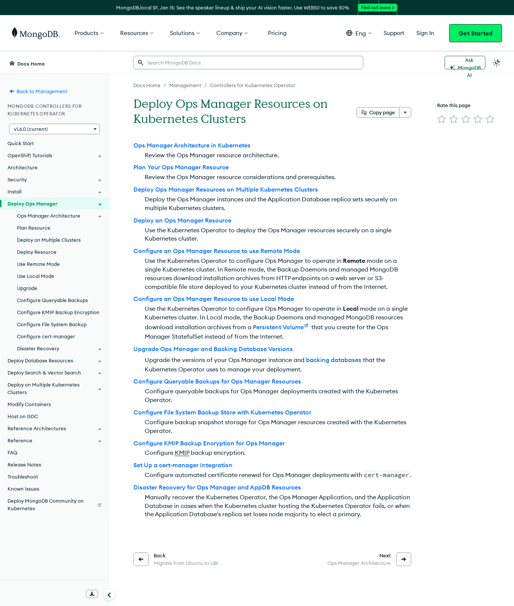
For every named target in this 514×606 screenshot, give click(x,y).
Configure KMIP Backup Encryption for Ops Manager (209, 443)
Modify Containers (29, 404)
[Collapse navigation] (109, 594)
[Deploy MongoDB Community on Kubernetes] (54, 504)
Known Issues (23, 489)
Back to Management (38, 91)
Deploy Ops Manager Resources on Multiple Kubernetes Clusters (225, 189)
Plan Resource (33, 228)
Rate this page (454, 105)
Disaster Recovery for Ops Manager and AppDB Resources (217, 487)
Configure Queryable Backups (52, 300)
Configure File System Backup (52, 324)
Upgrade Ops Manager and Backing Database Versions (213, 349)
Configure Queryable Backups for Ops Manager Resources (217, 381)
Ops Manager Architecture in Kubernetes (192, 145)
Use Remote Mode (38, 264)
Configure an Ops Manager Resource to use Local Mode (213, 298)
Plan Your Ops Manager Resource (181, 167)
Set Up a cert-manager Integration (183, 465)
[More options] (405, 112)
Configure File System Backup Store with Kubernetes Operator (222, 412)
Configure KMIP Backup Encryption (58, 312)
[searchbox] (248, 62)
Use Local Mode (35, 276)
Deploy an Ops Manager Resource (182, 220)
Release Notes (24, 465)
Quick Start (21, 143)
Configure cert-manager (46, 336)
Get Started (476, 33)
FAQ (12, 453)
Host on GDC (23, 416)
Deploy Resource (37, 252)
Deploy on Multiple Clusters (49, 240)
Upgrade (27, 288)
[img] (441, 119)
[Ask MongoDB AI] (465, 62)
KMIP (182, 452)
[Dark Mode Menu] (496, 62)
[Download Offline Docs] (92, 594)
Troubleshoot (23, 477)
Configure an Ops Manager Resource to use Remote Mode (216, 251)
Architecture (23, 167)
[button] (359, 33)
